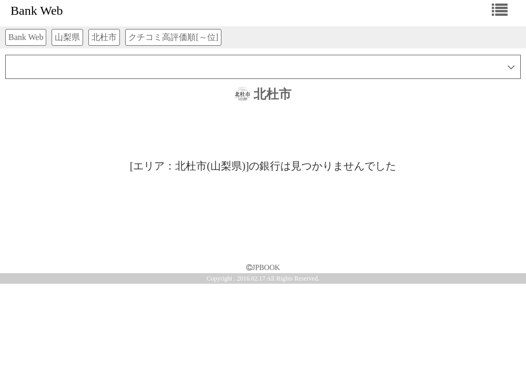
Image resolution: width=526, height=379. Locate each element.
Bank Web (37, 10)
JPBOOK (263, 268)
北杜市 (263, 94)
